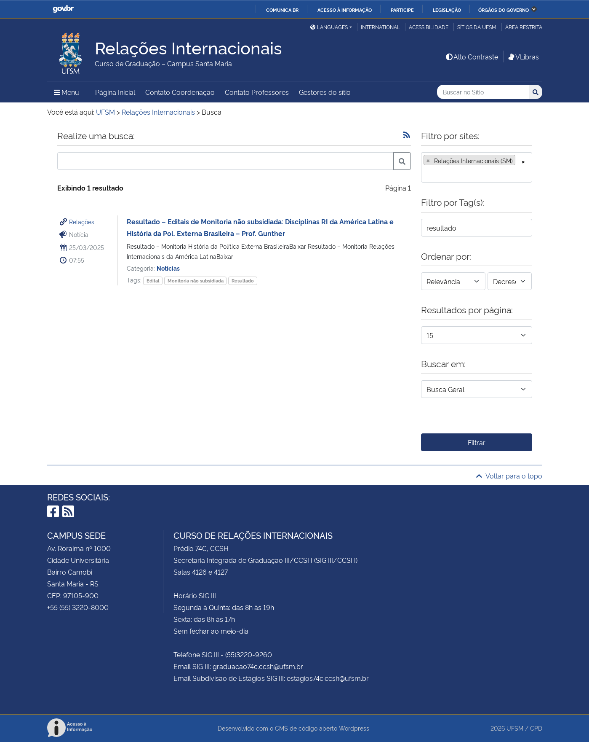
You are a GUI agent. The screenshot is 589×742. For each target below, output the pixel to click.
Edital (153, 280)
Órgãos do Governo (503, 9)
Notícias (168, 268)
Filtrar (476, 442)
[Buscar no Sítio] (483, 92)
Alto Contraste (471, 56)
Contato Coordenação (180, 92)
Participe (402, 9)
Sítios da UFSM (476, 26)
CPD (536, 728)
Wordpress (354, 728)
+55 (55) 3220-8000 (78, 607)
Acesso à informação (344, 9)
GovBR (63, 9)
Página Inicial (115, 92)
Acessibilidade (428, 26)
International (380, 26)
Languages (329, 26)
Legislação (447, 9)
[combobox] (476, 167)
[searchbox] (426, 173)
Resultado (243, 280)
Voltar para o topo (509, 475)
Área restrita (523, 26)
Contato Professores (257, 92)
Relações (81, 222)
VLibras (523, 56)
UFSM (514, 728)
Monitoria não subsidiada (196, 280)
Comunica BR (282, 9)
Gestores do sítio (325, 92)
